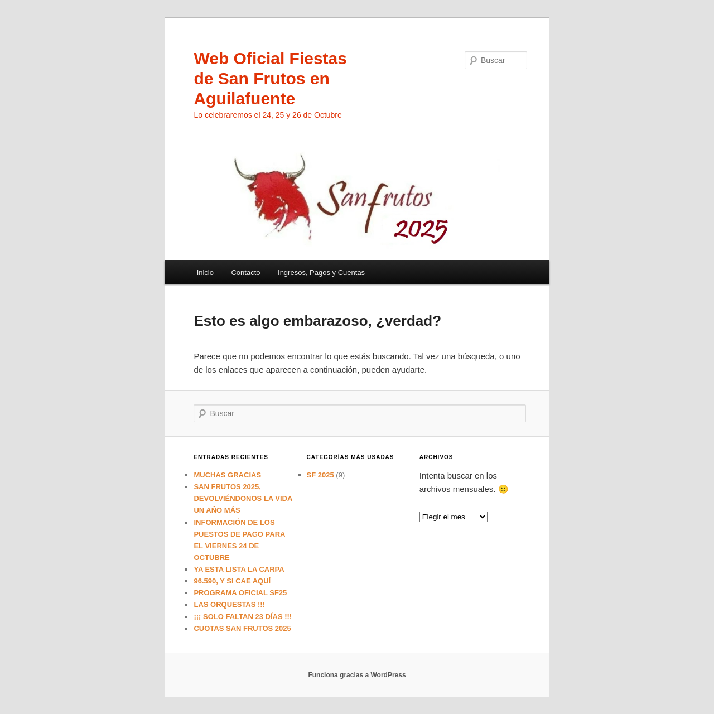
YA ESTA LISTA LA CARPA (239, 569)
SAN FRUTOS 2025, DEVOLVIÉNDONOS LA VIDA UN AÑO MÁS (243, 498)
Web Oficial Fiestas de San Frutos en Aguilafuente (270, 78)
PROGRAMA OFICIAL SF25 (240, 592)
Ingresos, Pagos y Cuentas (321, 272)
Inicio (205, 272)
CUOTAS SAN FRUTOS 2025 (242, 628)
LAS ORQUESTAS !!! (229, 604)
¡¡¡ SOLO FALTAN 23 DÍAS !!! (243, 616)
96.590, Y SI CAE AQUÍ (232, 581)
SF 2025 (320, 475)
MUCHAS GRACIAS (227, 475)
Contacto (245, 272)
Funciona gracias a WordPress (357, 675)
